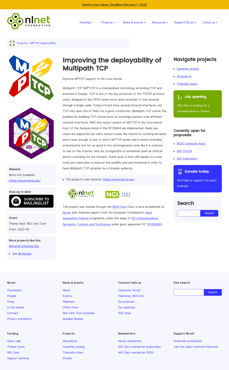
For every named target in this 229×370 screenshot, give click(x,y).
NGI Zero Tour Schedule (78, 313)
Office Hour (70, 307)
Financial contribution (188, 341)
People (11, 296)
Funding (85, 22)
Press (10, 301)
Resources (159, 22)
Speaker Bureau (73, 319)
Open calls (14, 341)
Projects (106, 22)
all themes (24, 253)
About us (209, 22)
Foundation (14, 290)
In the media (15, 307)
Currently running (188, 69)
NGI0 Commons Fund (191, 143)
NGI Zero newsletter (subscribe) (139, 347)
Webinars (69, 301)
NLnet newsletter (129, 341)
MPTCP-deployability (43, 43)
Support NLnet (184, 22)
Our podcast (126, 301)
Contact (12, 313)
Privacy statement (19, 319)
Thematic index (187, 84)
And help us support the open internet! (197, 178)
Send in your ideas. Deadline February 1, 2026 (114, 4)
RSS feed (124, 313)
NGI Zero (13, 352)
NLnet (67, 212)
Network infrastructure (24, 246)
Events (67, 296)
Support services (18, 358)
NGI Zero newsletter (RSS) (136, 352)
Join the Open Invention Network (196, 347)
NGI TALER (184, 151)
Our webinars (126, 307)
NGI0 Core (119, 207)
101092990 (154, 224)
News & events (133, 22)
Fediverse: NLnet (129, 290)
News (66, 290)
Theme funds (16, 347)
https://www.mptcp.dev (25, 180)
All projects (184, 76)
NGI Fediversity (187, 158)
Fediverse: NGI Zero (131, 296)
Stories (67, 358)
